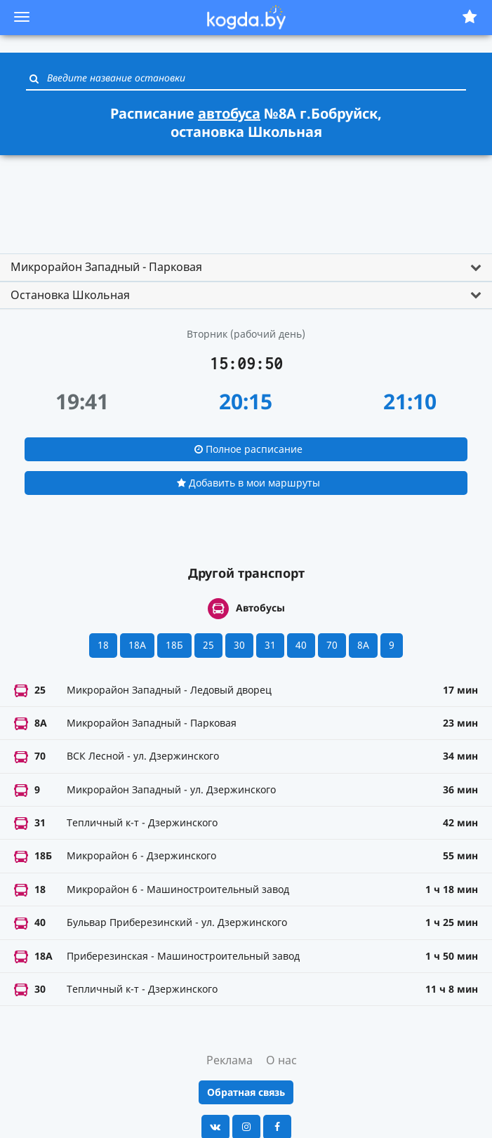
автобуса (229, 113)
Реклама (229, 1060)
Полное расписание (248, 449)
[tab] (246, 267)
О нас (281, 1060)
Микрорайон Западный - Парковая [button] (106, 266)
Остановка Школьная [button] (70, 295)
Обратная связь (246, 1092)
